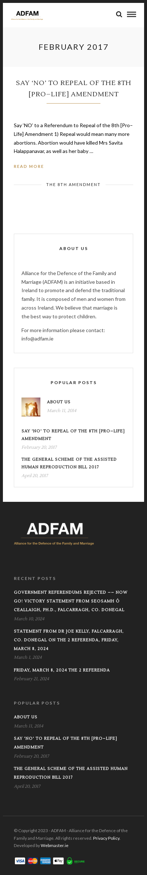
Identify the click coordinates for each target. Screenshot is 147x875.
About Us (59, 402)
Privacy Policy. (106, 838)
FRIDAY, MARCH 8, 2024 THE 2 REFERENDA (62, 670)
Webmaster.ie (54, 845)
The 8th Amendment (73, 184)
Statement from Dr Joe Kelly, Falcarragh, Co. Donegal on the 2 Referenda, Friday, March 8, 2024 (69, 640)
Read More (29, 166)
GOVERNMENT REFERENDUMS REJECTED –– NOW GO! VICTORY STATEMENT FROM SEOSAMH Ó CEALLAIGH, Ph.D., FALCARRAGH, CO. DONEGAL (71, 601)
